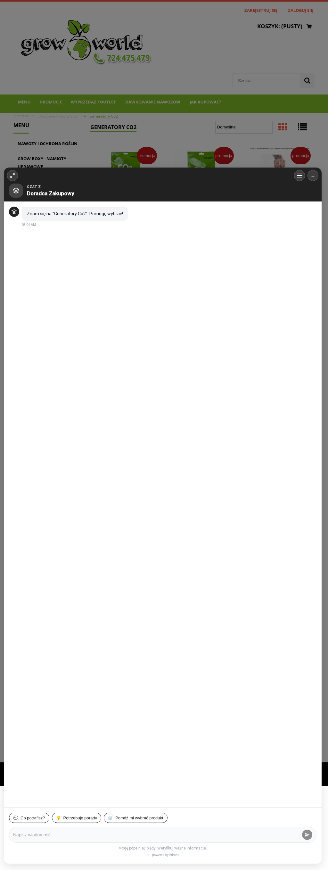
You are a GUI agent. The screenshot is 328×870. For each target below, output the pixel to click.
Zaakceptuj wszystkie (183, 834)
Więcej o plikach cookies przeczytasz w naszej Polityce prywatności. (73, 821)
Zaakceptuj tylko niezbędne (52, 834)
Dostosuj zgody (122, 834)
